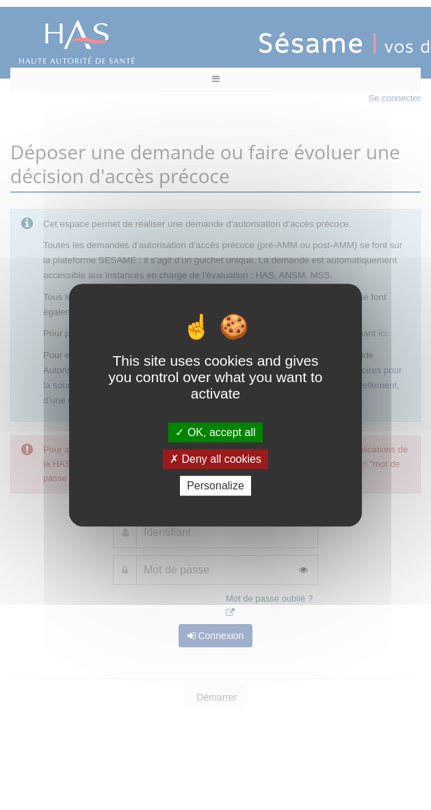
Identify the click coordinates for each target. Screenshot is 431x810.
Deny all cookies (215, 459)
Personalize (215, 485)
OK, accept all (215, 432)
